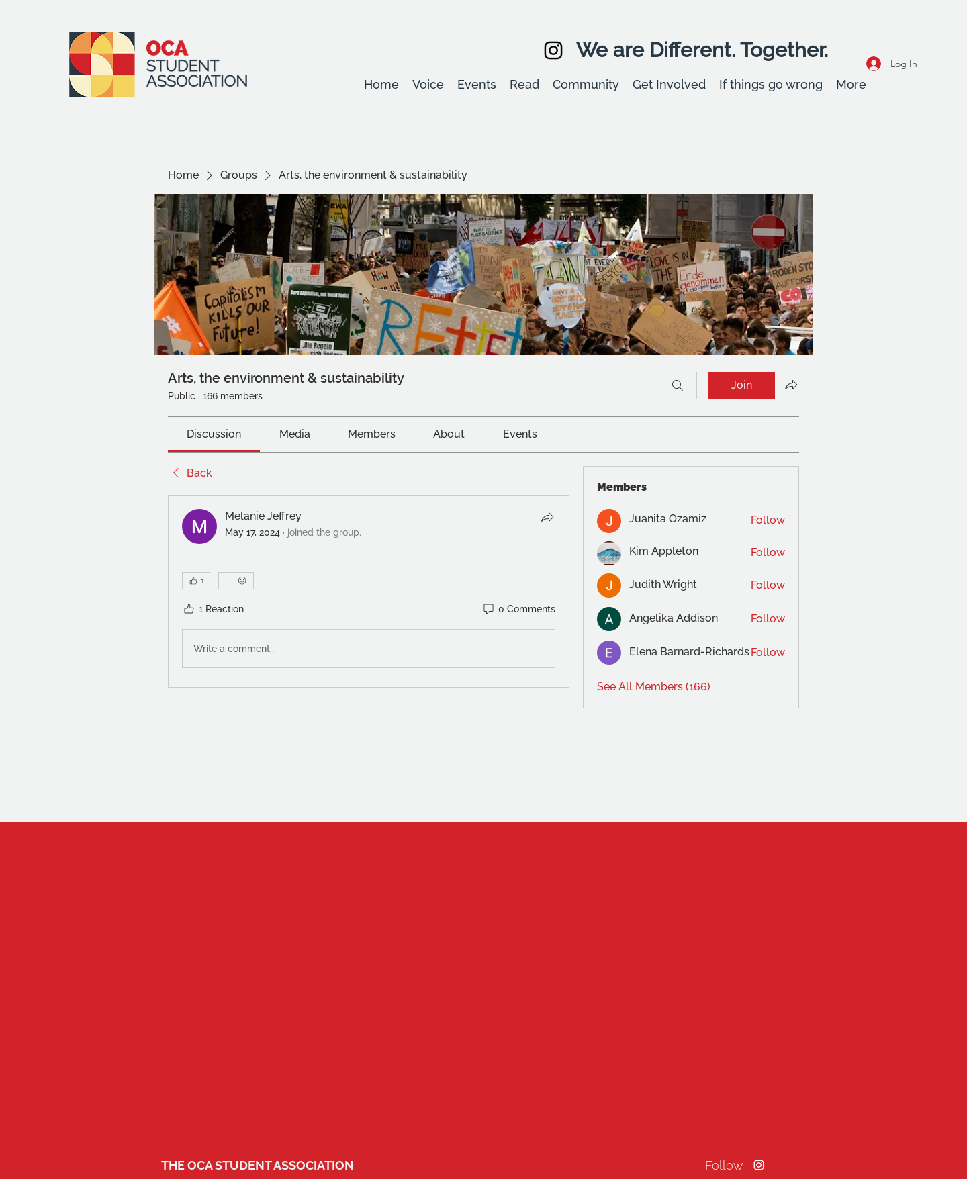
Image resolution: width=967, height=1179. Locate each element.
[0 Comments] (518, 609)
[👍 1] (196, 581)
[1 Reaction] (213, 609)
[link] (214, 434)
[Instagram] (553, 50)
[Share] (547, 517)
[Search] (678, 385)
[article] (368, 591)
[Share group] (791, 385)
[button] (428, 84)
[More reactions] (236, 581)
